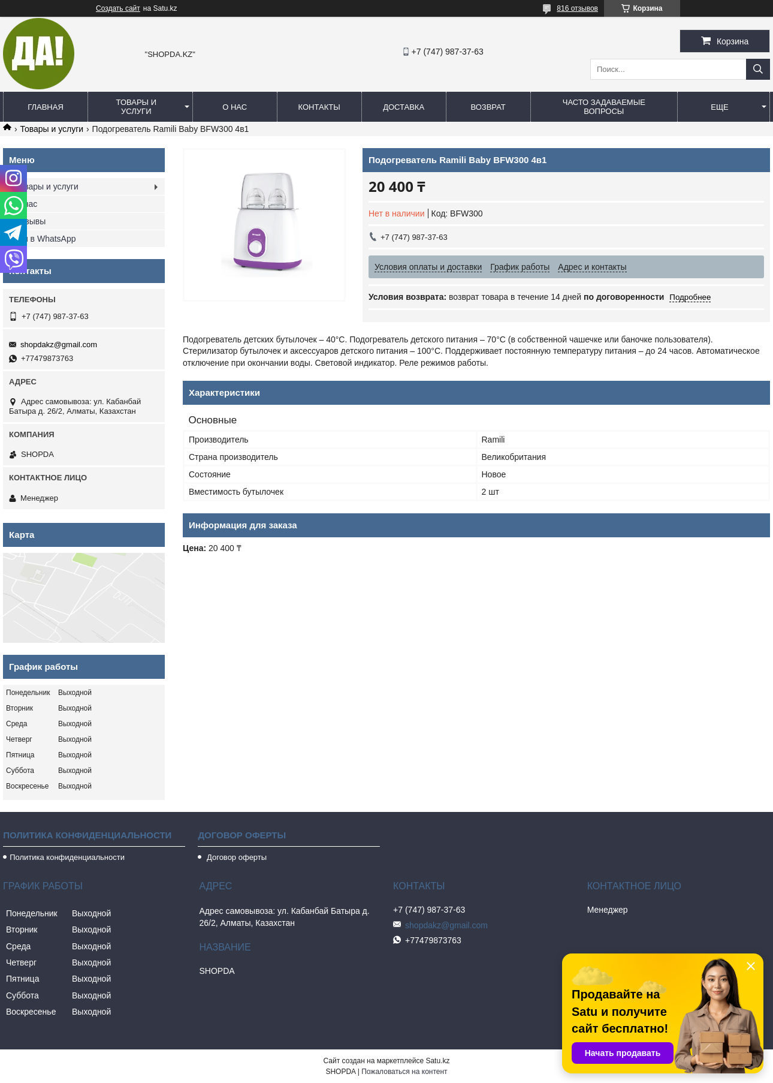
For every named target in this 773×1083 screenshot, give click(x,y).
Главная (46, 107)
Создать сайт (118, 8)
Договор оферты (235, 857)
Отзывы (30, 221)
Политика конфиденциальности (67, 857)
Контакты (319, 107)
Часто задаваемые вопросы (604, 107)
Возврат (487, 107)
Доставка (403, 107)
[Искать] (758, 69)
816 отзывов (577, 8)
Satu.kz (437, 1061)
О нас (234, 107)
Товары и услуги (136, 107)
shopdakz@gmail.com (58, 344)
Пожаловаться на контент (404, 1071)
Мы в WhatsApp (45, 238)
